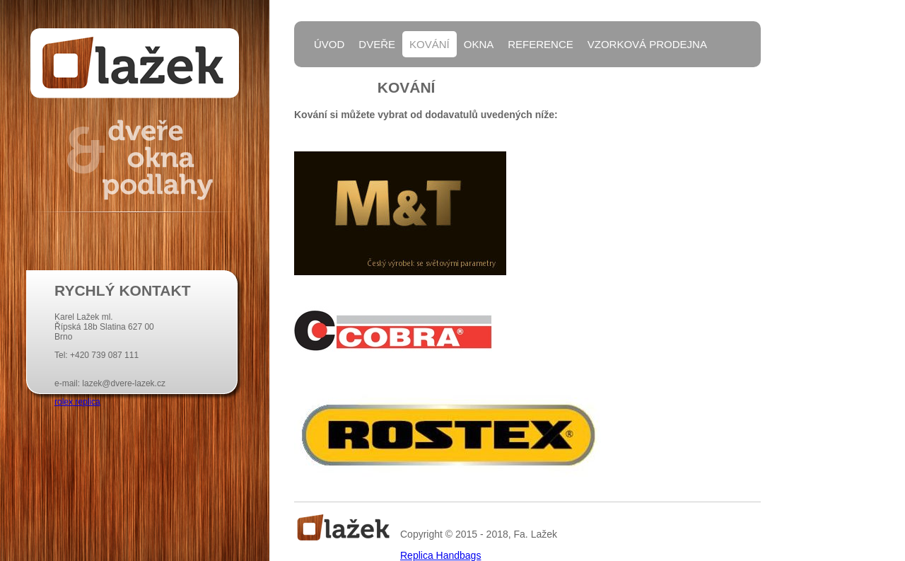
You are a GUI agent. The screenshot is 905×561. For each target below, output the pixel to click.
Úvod (329, 44)
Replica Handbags (440, 555)
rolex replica (77, 402)
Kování (429, 44)
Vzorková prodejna (647, 44)
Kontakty (342, 80)
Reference (540, 44)
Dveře (376, 44)
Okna (479, 44)
